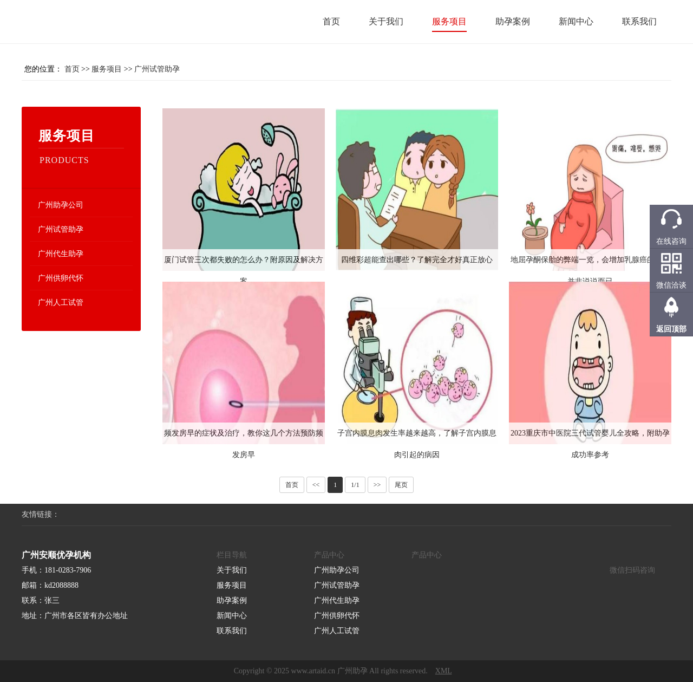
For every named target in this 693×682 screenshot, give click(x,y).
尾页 (401, 485)
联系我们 (639, 21)
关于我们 (386, 21)
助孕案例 (512, 21)
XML (443, 671)
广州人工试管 (60, 302)
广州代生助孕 (60, 254)
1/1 (355, 485)
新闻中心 (576, 21)
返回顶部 (671, 329)
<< (316, 485)
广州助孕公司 (60, 205)
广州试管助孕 (157, 69)
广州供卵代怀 (60, 278)
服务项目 (449, 21)
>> (377, 485)
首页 (331, 21)
